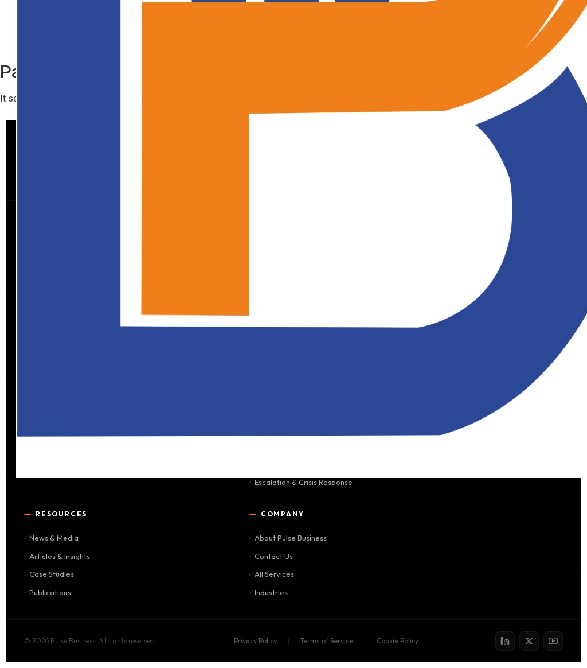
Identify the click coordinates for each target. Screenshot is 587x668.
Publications (47, 592)
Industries (268, 592)
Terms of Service (326, 640)
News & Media (51, 537)
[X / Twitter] (529, 641)
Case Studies (49, 573)
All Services (271, 573)
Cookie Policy (397, 640)
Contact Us (271, 556)
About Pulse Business (288, 537)
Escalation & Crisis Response (301, 482)
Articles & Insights (57, 556)
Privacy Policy (255, 640)
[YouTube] (553, 641)
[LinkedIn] (505, 641)
